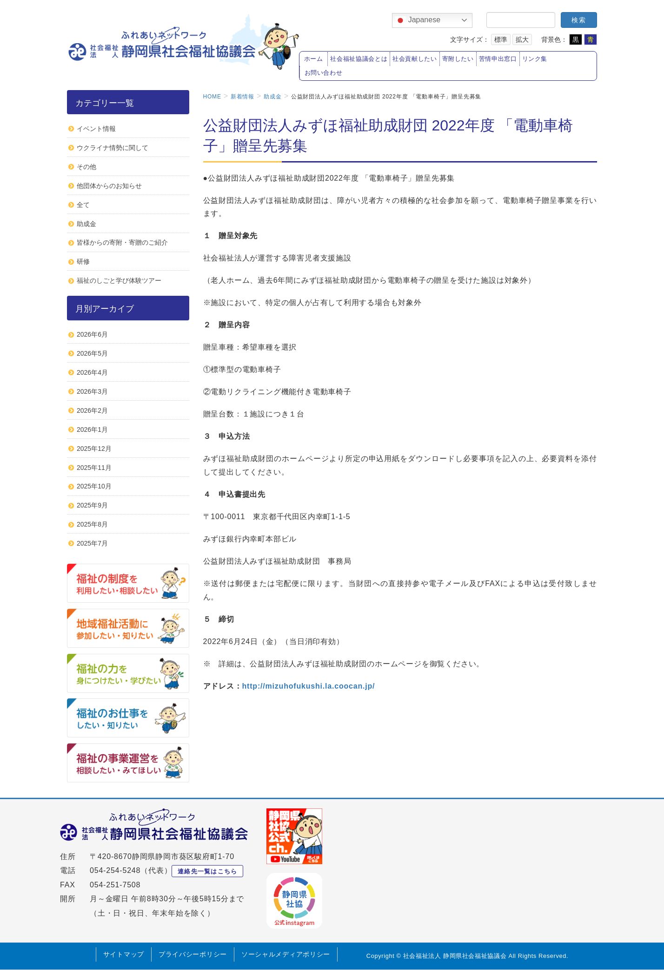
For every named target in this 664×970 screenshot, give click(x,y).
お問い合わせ (324, 73)
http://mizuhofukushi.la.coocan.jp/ (308, 686)
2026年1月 (92, 429)
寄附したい (458, 59)
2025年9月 (92, 505)
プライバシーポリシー (193, 954)
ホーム (313, 59)
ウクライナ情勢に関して (112, 147)
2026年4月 (92, 372)
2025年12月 (94, 448)
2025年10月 (94, 486)
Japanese (417, 20)
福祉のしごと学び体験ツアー (119, 280)
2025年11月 (94, 467)
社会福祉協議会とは (358, 59)
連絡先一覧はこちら (208, 871)
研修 (83, 261)
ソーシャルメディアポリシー (285, 954)
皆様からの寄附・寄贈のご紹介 (122, 242)
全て (83, 204)
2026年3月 (92, 391)
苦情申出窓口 (498, 59)
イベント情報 (96, 128)
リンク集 (535, 59)
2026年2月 (92, 410)
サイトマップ (123, 954)
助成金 (86, 224)
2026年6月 (92, 334)
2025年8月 (92, 524)
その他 (86, 166)
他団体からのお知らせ (109, 185)
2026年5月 (92, 353)
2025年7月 (92, 543)
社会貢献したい (414, 59)
